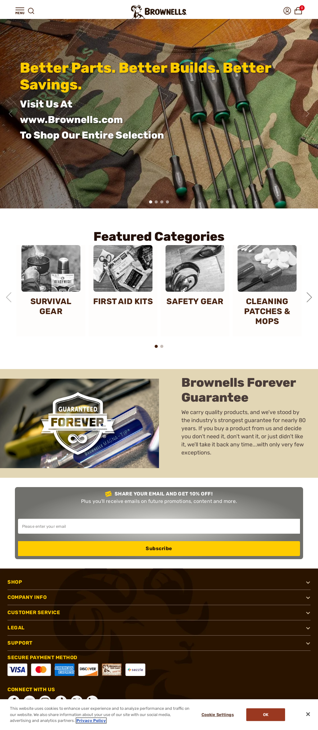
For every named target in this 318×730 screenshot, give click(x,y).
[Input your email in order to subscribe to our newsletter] (159, 526)
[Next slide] (307, 113)
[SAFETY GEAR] (195, 290)
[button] (20, 11)
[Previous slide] (10, 113)
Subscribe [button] (159, 548)
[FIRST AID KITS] (123, 290)
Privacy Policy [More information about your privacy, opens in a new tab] (91, 720)
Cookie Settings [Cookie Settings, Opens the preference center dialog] (218, 714)
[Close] (308, 714)
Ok (265, 714)
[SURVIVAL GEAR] (50, 290)
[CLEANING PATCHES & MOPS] (267, 290)
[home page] (159, 12)
